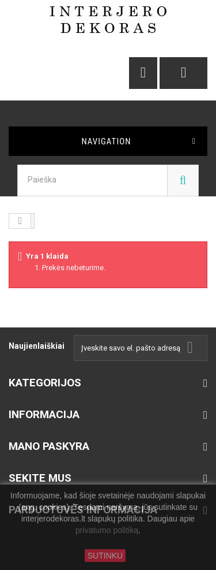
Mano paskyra (49, 446)
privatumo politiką (106, 530)
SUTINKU (105, 555)
